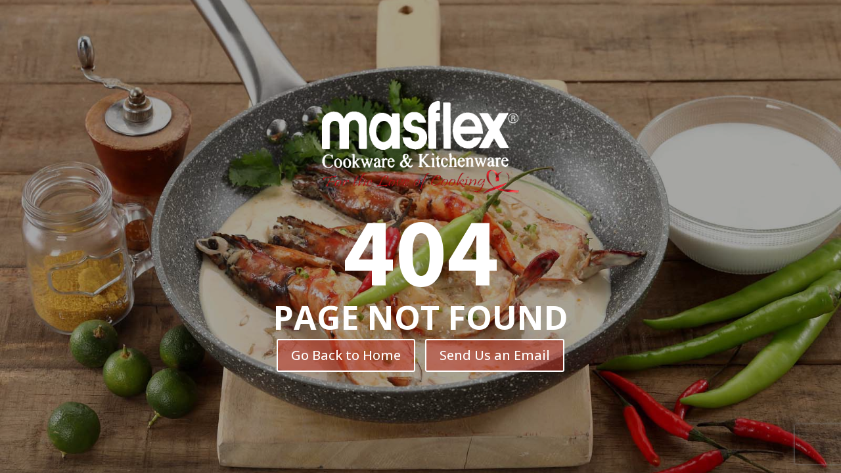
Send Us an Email (495, 355)
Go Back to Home (346, 355)
